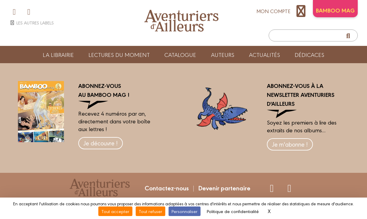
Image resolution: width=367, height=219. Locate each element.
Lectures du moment (119, 54)
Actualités (264, 54)
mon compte (282, 11)
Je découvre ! (100, 143)
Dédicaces (309, 54)
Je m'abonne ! (290, 144)
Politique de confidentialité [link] (233, 211)
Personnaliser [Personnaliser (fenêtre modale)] (185, 211)
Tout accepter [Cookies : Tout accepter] (115, 211)
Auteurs (222, 54)
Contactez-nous (167, 187)
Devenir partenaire (224, 187)
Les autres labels (31, 22)
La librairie (58, 54)
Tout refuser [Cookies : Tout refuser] (150, 211)
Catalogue (180, 54)
